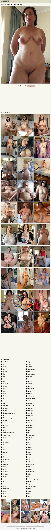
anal (3, 364)
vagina (29, 484)
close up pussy (6, 418)
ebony (3, 437)
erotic (3, 440)
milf (28, 371)
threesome (30, 471)
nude (28, 391)
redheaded (30, 435)
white (28, 491)
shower (29, 449)
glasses (4, 462)
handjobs (4, 474)
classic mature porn (8, 413)
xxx (28, 496)
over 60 (29, 413)
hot (3, 481)
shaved (29, 447)
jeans (3, 491)
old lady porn (31, 396)
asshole (4, 371)
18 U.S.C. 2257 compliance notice (35, 526)
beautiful (4, 379)
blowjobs (4, 396)
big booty (4, 384)
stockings (30, 464)
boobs (3, 398)
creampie (4, 423)
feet (3, 449)
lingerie (29, 366)
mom (28, 379)
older (28, 401)
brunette (4, 405)
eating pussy (5, 435)
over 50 (29, 410)
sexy (28, 445)
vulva (28, 488)
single (29, 452)
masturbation (31, 369)
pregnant (29, 425)
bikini (3, 388)
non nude (30, 388)
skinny (29, 454)
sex (28, 442)
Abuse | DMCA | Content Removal (16, 526)
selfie (28, 440)
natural (29, 384)
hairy (3, 469)
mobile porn (30, 374)
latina (3, 496)
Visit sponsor (30, 86)
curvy (3, 430)
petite (28, 423)
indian (3, 486)
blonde (4, 393)
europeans (5, 442)
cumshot (4, 425)
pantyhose (30, 420)
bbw (3, 374)
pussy (29, 430)
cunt (3, 427)
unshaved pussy (32, 479)
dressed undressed (8, 432)
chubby (4, 410)
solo (28, 462)
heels (3, 476)
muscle (29, 381)
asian (3, 366)
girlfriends (5, 459)
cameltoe (4, 408)
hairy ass (4, 471)
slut (28, 457)
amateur (4, 362)
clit (2, 415)
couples (4, 420)
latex (3, 493)
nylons (29, 393)
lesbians (29, 364)
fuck (3, 454)
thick (28, 469)
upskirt (29, 481)
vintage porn (31, 486)
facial (3, 445)
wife (28, 493)
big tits (4, 386)
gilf (2, 457)
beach (3, 376)
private (29, 427)
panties (29, 418)
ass (3, 369)
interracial (5, 488)
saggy (29, 437)
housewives (5, 484)
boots (3, 401)
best (3, 381)
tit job (28, 474)
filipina (4, 452)
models (29, 376)
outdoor (29, 403)
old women (30, 398)
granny (4, 467)
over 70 (29, 415)
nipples (29, 386)
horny (3, 479)
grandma (4, 464)
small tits (29, 459)
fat (2, 447)
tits (28, 476)
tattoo (28, 467)
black (3, 391)
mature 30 (30, 405)
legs (28, 362)
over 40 (29, 408)
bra (3, 403)
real (28, 432)
